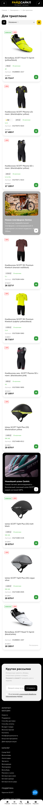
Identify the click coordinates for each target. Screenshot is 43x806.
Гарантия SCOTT (8, 792)
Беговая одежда (8, 779)
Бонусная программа (9, 738)
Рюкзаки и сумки (8, 773)
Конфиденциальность (10, 735)
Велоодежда (6, 764)
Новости (5, 715)
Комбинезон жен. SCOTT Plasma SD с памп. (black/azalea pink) (21, 374)
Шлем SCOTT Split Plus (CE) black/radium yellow (17, 428)
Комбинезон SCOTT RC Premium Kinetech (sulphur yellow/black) (19, 320)
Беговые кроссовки (9, 776)
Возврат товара (7, 727)
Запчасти (5, 761)
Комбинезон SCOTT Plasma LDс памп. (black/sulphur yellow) (19, 113)
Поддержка (6, 718)
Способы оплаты (8, 724)
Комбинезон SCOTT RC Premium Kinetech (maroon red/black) (19, 266)
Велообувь (6, 770)
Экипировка (14, 10)
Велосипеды (6, 755)
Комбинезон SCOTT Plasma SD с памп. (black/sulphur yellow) (19, 167)
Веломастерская (8, 730)
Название (13, 22)
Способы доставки (8, 721)
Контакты (5, 733)
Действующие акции (9, 741)
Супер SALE (6, 752)
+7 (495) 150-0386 (11, 799)
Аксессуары (6, 758)
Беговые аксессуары (9, 782)
